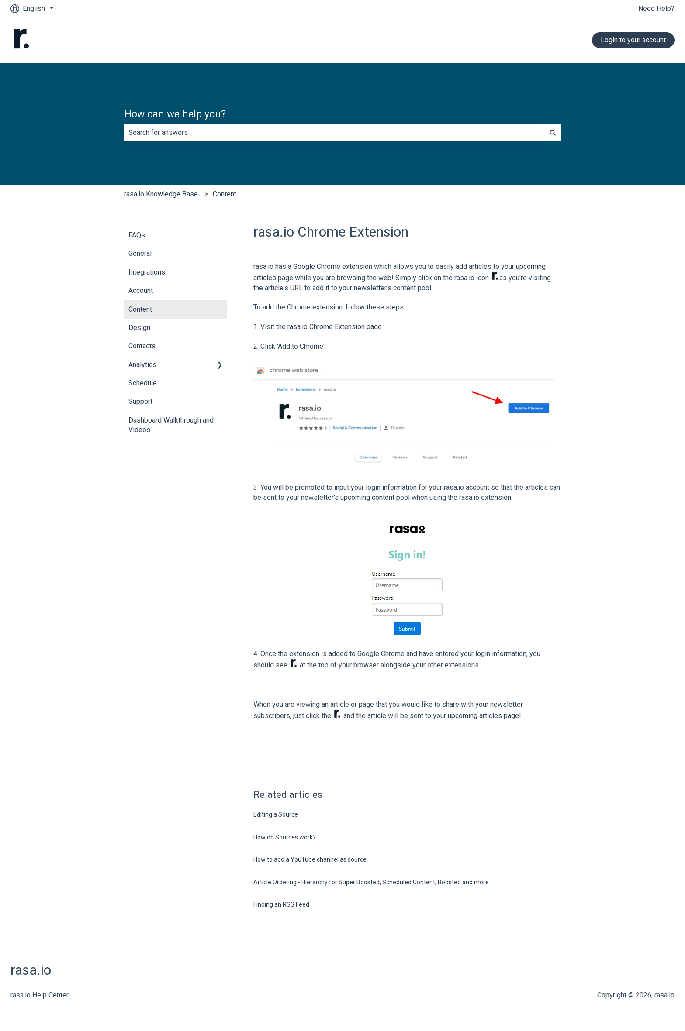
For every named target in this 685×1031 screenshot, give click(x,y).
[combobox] (334, 132)
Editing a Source (275, 814)
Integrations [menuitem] (146, 272)
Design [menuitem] (139, 327)
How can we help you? (175, 114)
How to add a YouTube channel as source (310, 859)
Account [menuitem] (140, 290)
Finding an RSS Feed (281, 904)
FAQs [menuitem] (136, 235)
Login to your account (633, 40)
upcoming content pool (375, 497)
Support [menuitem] (140, 401)
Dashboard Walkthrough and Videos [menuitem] (171, 425)
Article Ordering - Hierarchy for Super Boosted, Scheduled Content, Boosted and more (371, 882)
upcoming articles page (483, 715)
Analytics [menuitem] (142, 365)
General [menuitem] (140, 253)
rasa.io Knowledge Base (161, 194)
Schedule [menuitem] (142, 383)
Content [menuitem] (140, 309)
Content (224, 194)
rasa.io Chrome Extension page (334, 327)
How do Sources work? (284, 837)
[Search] (552, 132)
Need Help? (656, 8)
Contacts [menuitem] (142, 346)
